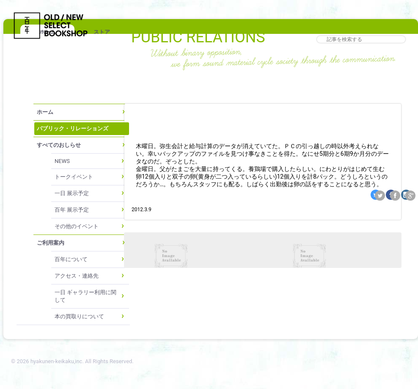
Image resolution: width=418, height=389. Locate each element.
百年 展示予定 (72, 210)
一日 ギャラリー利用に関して (85, 296)
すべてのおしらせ (59, 145)
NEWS (62, 161)
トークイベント (74, 177)
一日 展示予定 (72, 193)
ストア (102, 32)
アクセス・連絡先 (77, 276)
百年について (71, 259)
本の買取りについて (79, 316)
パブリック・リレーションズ (72, 128)
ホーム (45, 112)
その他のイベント (77, 226)
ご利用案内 (50, 243)
